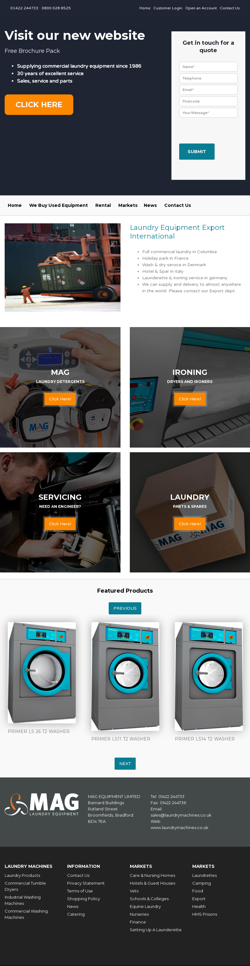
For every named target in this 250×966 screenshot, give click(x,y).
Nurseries (139, 912)
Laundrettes (204, 873)
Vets (134, 889)
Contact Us (230, 8)
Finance (138, 920)
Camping (201, 881)
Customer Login (167, 8)
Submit (197, 151)
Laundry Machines (31, 865)
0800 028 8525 (56, 8)
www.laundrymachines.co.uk (179, 827)
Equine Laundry (145, 904)
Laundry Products (22, 873)
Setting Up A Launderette (156, 928)
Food (197, 889)
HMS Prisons (204, 912)
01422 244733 (24, 8)
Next (125, 763)
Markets (128, 205)
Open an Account (201, 8)
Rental (103, 205)
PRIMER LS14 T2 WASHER (205, 739)
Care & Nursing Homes (152, 873)
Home (144, 8)
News (150, 205)
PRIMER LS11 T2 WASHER (120, 739)
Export (199, 897)
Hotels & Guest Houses (152, 881)
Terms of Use (80, 889)
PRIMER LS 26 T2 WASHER (39, 731)
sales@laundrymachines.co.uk (181, 815)
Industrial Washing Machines (23, 898)
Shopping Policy (83, 897)
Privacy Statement (86, 881)
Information (85, 865)
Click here (39, 104)
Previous (125, 608)
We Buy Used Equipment (58, 205)
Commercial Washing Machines (26, 912)
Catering (76, 912)
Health (199, 904)
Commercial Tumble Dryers (25, 884)
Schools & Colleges (149, 897)
